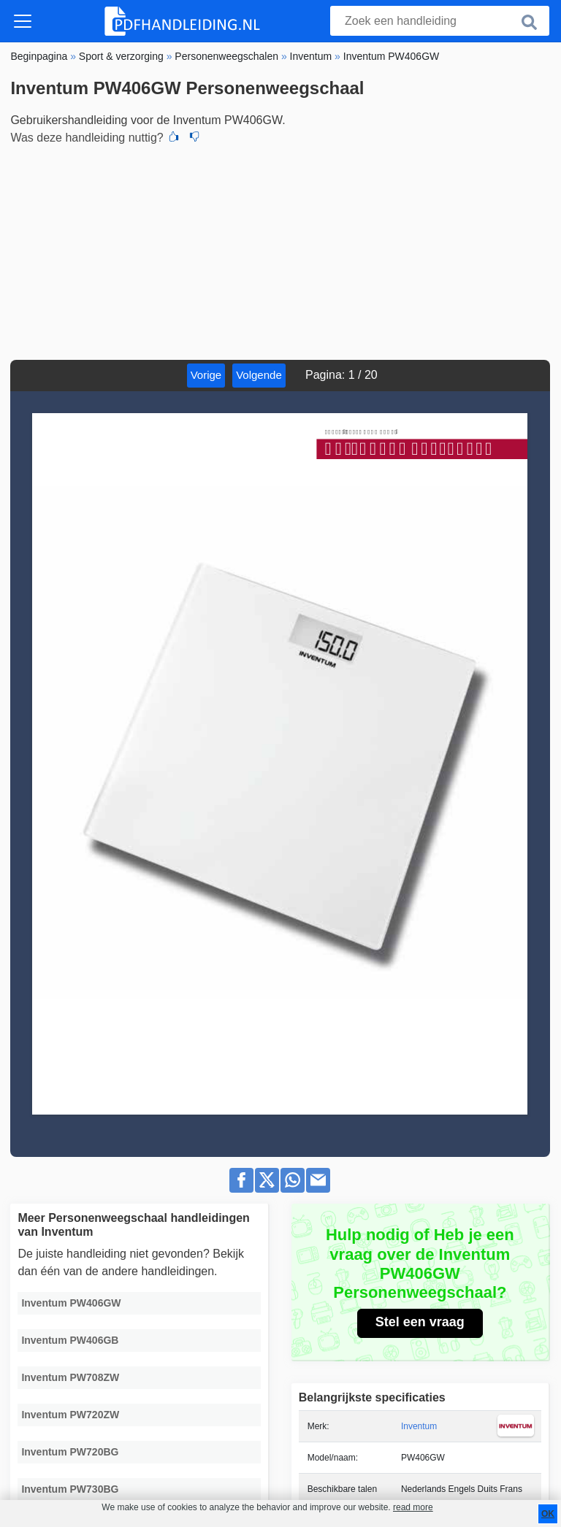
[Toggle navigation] (23, 21)
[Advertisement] (280, 250)
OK (547, 1514)
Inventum (419, 1426)
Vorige (206, 375)
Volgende (259, 375)
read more (413, 1507)
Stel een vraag (420, 1322)
